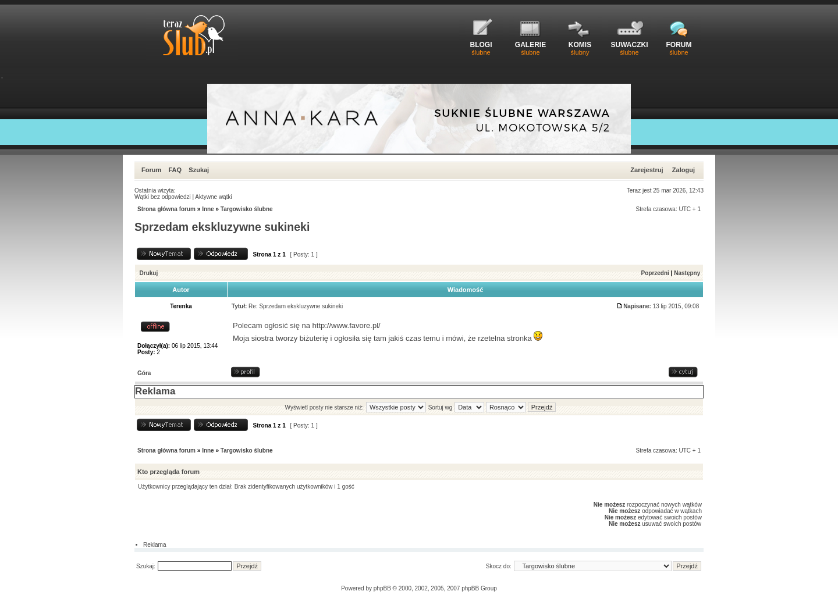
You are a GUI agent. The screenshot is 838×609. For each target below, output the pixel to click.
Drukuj (149, 273)
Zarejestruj (646, 169)
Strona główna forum (166, 209)
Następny (687, 273)
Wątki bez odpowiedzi (162, 197)
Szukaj (199, 169)
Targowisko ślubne (247, 209)
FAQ (175, 169)
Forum (151, 169)
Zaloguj (683, 169)
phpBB (382, 588)
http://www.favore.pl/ (347, 325)
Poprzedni (655, 273)
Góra (144, 373)
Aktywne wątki (213, 197)
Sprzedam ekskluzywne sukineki (222, 226)
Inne (208, 209)
